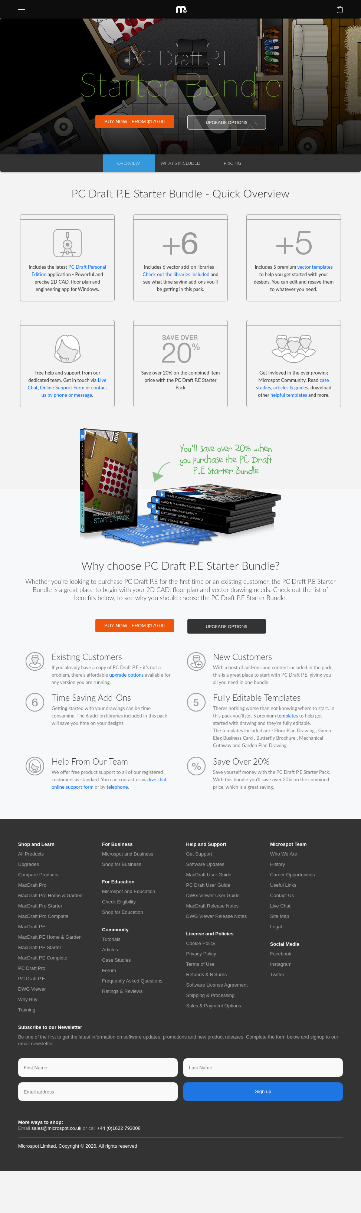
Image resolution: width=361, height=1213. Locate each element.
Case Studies (116, 960)
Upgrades (28, 864)
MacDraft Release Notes (212, 906)
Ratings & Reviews (122, 991)
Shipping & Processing (210, 995)
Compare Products (38, 874)
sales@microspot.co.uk (57, 1128)
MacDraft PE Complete (43, 958)
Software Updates (205, 864)
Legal (276, 926)
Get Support (199, 854)
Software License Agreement (217, 985)
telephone (117, 787)
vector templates (314, 267)
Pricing (232, 163)
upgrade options (226, 122)
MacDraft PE (32, 926)
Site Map (279, 916)
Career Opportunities (292, 874)
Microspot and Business (127, 854)
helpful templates (288, 395)
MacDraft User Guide (209, 874)
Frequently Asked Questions (132, 981)
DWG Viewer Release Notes (216, 916)
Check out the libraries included (175, 274)
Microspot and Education (128, 891)
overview (128, 163)
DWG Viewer (32, 989)
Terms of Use (200, 964)
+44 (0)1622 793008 (118, 1128)
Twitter (277, 974)
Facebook (280, 954)
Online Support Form (62, 387)
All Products (31, 854)
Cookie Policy (201, 943)
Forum (109, 970)
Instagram (281, 964)
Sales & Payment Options (213, 1005)
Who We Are (283, 854)
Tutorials (111, 939)
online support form (72, 787)
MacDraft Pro (32, 885)
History (277, 864)
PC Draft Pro (32, 968)
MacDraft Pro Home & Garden (50, 895)
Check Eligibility (119, 902)
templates (287, 716)
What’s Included (180, 163)
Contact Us (282, 895)
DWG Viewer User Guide (213, 895)
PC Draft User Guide (208, 885)
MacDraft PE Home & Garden (50, 937)
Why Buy (27, 999)
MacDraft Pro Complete (43, 916)
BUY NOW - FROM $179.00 (134, 121)
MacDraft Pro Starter (40, 906)
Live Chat (280, 906)
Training (26, 1010)
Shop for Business (121, 864)
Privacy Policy (201, 954)
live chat (157, 779)
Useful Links (283, 885)
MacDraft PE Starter (39, 947)
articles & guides (290, 387)
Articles (110, 949)
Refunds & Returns (206, 974)
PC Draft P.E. (32, 978)
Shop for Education (122, 912)
